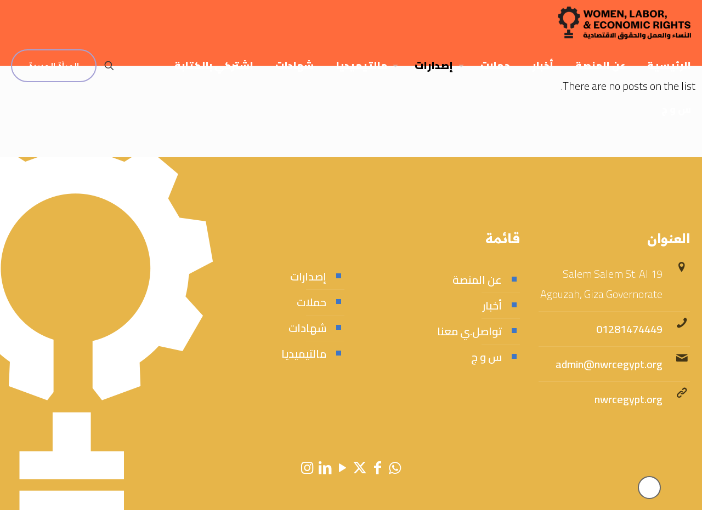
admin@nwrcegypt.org (609, 364)
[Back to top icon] (649, 487)
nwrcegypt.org (629, 399)
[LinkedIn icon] (325, 467)
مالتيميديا (303, 353)
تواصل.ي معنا (469, 331)
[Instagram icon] (307, 467)
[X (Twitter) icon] (360, 467)
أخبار (492, 305)
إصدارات (308, 276)
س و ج (486, 357)
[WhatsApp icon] (395, 467)
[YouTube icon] (342, 467)
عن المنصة (477, 280)
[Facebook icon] (377, 467)
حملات (311, 302)
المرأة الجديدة (54, 66)
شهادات (307, 328)
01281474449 (629, 329)
